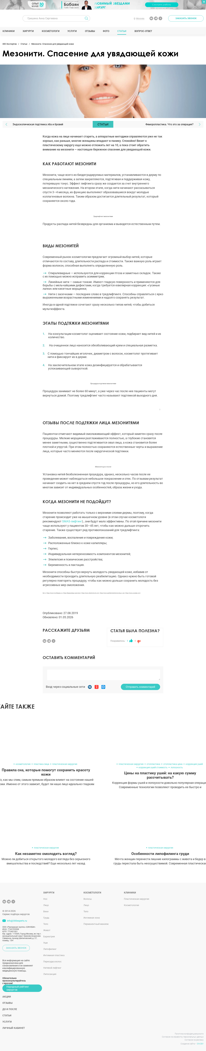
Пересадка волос (52, 961)
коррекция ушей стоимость (153, 767)
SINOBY (200, 1044)
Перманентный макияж (96, 924)
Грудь (46, 917)
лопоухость (177, 767)
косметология (23, 764)
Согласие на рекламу (194, 1040)
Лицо (46, 905)
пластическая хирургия (64, 764)
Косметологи (50, 31)
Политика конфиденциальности (189, 1034)
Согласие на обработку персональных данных (183, 1037)
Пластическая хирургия (136, 899)
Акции (6, 996)
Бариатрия (49, 936)
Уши (45, 942)
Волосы (88, 899)
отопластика (153, 764)
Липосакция (49, 974)
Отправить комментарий (140, 687)
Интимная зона (92, 917)
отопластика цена (173, 764)
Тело (45, 924)
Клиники (8, 31)
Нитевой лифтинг (52, 968)
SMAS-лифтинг (72, 521)
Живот (46, 930)
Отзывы (90, 31)
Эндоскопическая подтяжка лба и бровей (38, 124)
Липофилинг (49, 949)
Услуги (72, 31)
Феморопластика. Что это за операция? (169, 124)
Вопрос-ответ (143, 31)
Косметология (131, 905)
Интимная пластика (54, 955)
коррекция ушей (194, 764)
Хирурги (28, 31)
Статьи (121, 31)
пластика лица (41, 764)
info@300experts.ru (17, 920)
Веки (45, 911)
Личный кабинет (13, 1028)
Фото (106, 31)
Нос (45, 899)
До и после (9, 1009)
